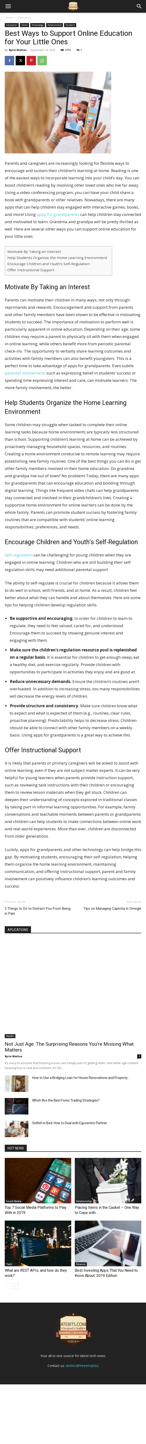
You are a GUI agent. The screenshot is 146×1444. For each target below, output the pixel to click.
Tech (9, 1264)
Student (70, 25)
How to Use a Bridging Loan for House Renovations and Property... (80, 1078)
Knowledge (38, 25)
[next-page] (15, 1286)
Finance (80, 1264)
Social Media (13, 1201)
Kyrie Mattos (18, 50)
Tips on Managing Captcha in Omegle (112, 908)
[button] (139, 6)
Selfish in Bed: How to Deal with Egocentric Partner (69, 1123)
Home (9, 18)
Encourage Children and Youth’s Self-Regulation (48, 263)
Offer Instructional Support (30, 269)
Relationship (55, 25)
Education (24, 18)
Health (10, 1036)
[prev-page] (8, 1286)
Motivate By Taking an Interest (34, 251)
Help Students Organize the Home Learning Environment (57, 257)
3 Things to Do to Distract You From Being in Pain (38, 911)
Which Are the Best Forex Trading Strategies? (66, 1100)
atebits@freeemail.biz (82, 1425)
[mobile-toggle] (8, 6)
